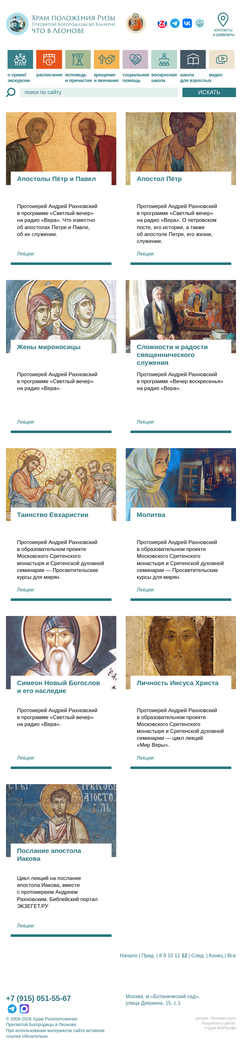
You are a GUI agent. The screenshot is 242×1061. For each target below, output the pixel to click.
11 (177, 955)
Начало (128, 955)
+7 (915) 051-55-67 (38, 998)
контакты (223, 25)
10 (170, 955)
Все (231, 955)
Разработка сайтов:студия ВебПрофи (219, 1026)
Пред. (148, 955)
